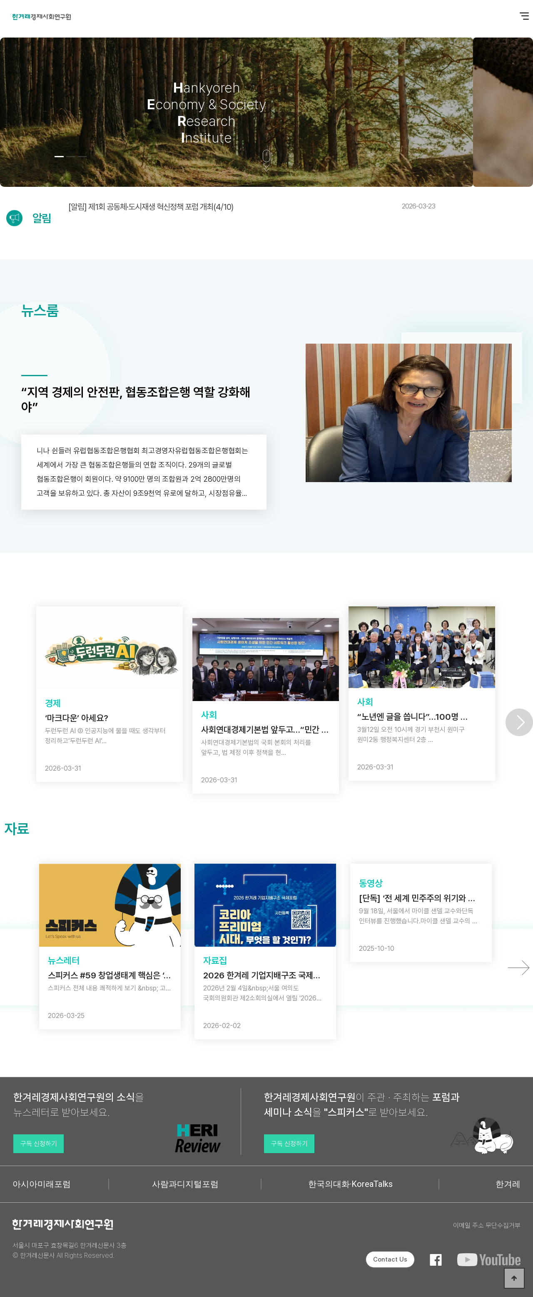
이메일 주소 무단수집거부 (487, 1225)
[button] (59, 156)
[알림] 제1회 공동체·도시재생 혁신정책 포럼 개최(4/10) (251, 207)
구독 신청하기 (38, 1144)
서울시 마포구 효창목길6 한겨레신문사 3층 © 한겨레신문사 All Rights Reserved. (69, 1250)
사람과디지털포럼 (185, 1184)
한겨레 (508, 1184)
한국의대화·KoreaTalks (350, 1184)
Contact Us (390, 1259)
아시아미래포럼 (41, 1184)
